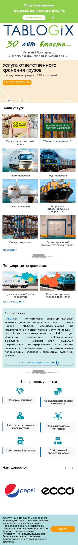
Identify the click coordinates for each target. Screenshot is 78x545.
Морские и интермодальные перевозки (58, 209)
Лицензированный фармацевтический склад (57, 244)
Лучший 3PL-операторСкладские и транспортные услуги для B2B (39, 54)
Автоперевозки (20, 175)
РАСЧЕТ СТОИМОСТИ (17, 77)
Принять (63, 528)
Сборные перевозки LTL (58, 141)
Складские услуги (20, 242)
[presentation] (65, 468)
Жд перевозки (58, 175)
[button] (4, 101)
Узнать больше (34, 17)
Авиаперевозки (20, 206)
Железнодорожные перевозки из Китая (57, 295)
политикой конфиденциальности (24, 533)
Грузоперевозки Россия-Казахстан (20, 295)
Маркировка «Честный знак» (20, 143)
